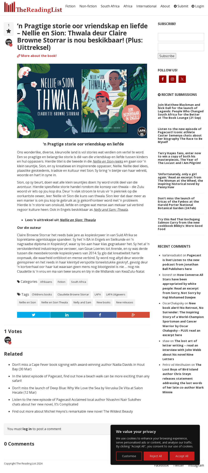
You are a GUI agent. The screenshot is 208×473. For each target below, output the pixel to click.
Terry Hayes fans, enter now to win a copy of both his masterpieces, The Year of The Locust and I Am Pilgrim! (179, 158)
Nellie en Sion (27, 302)
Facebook (161, 465)
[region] (155, 445)
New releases (124, 302)
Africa (128, 6)
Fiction (70, 6)
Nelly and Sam (82, 302)
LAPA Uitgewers (115, 294)
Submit (181, 6)
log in (27, 429)
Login (198, 6)
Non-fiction (88, 6)
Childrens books (42, 294)
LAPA (98, 294)
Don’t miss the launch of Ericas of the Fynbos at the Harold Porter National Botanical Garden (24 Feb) (178, 203)
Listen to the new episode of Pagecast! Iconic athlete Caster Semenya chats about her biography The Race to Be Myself (180, 135)
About (165, 6)
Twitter (178, 465)
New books (103, 302)
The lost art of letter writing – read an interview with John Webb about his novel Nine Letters (181, 350)
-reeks (108, 161)
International (146, 6)
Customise (129, 456)
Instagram (196, 465)
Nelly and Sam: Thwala (111, 209)
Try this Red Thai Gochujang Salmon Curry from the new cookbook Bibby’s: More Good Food (180, 224)
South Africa (110, 6)
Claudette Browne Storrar (73, 294)
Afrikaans (46, 282)
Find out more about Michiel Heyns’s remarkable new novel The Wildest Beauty (72, 411)
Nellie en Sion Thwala (54, 302)
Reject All (156, 456)
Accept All (182, 456)
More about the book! (37, 56)
